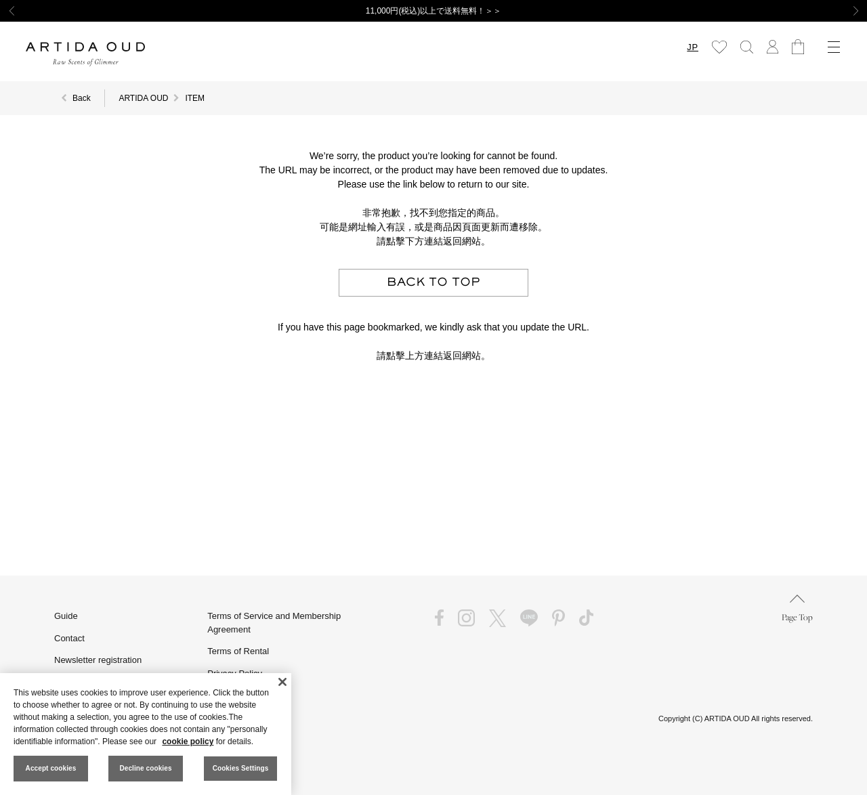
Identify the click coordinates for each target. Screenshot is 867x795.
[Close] (282, 682)
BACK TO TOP (433, 283)
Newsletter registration (98, 660)
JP (692, 47)
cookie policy (187, 741)
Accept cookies (51, 768)
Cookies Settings (241, 768)
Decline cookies (145, 768)
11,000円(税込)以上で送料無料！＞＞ (434, 11)
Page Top (797, 608)
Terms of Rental (238, 651)
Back (81, 98)
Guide (66, 616)
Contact (69, 638)
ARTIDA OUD (143, 98)
